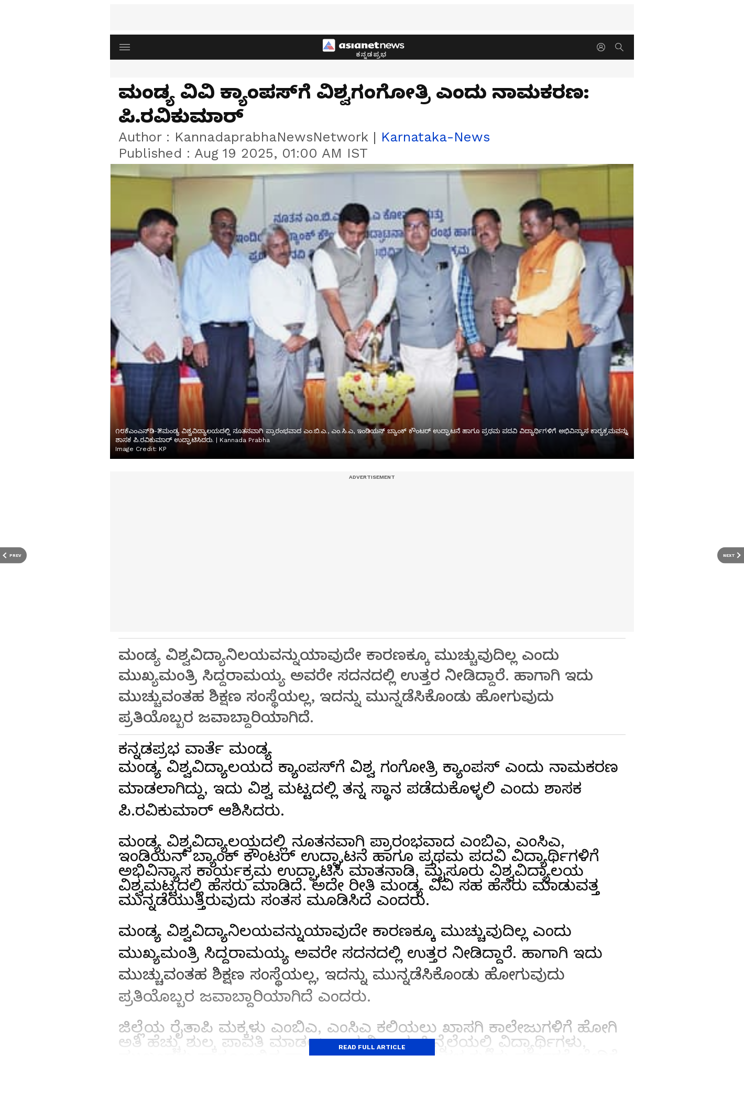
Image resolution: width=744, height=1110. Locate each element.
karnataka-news (435, 137)
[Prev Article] (13, 555)
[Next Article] (730, 555)
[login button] (603, 47)
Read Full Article (372, 1047)
